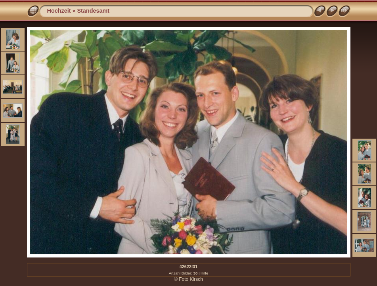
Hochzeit (59, 11)
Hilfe (204, 273)
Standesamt (93, 11)
